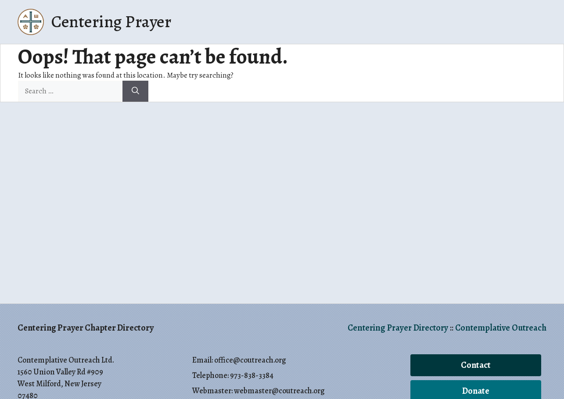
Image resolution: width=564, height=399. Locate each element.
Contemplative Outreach (500, 328)
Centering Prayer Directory (398, 328)
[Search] (135, 91)
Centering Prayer (111, 21)
